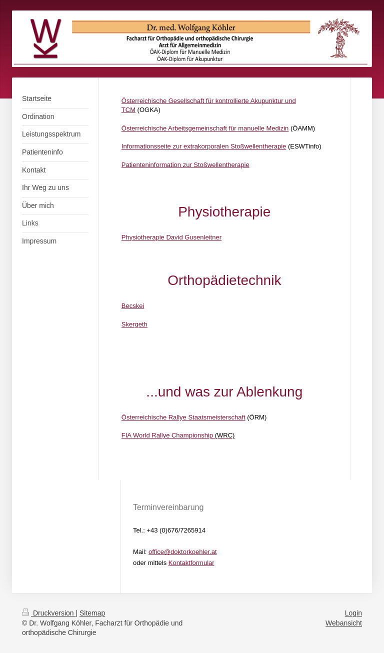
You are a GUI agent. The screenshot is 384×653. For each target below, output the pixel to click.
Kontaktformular (191, 562)
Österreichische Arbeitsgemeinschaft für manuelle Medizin (205, 128)
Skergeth (135, 324)
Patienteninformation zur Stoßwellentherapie (186, 164)
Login (353, 613)
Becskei (133, 306)
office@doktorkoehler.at (182, 552)
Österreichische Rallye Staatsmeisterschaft (184, 417)
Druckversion (49, 613)
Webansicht (344, 623)
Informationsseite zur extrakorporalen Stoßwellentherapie (204, 146)
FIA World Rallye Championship (167, 435)
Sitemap (92, 613)
